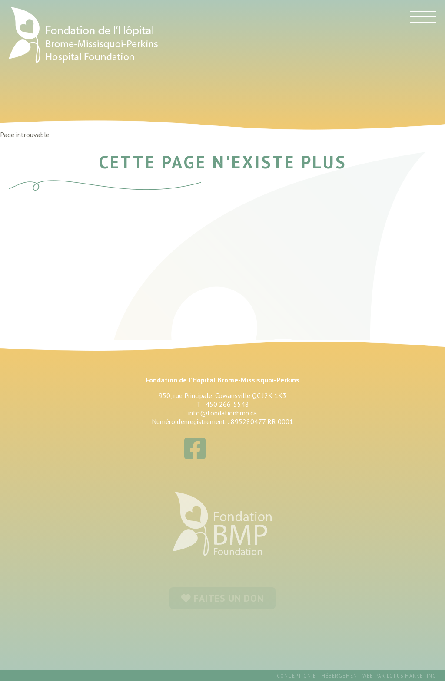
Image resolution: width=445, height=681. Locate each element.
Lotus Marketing (411, 676)
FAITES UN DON (222, 598)
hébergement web (348, 676)
